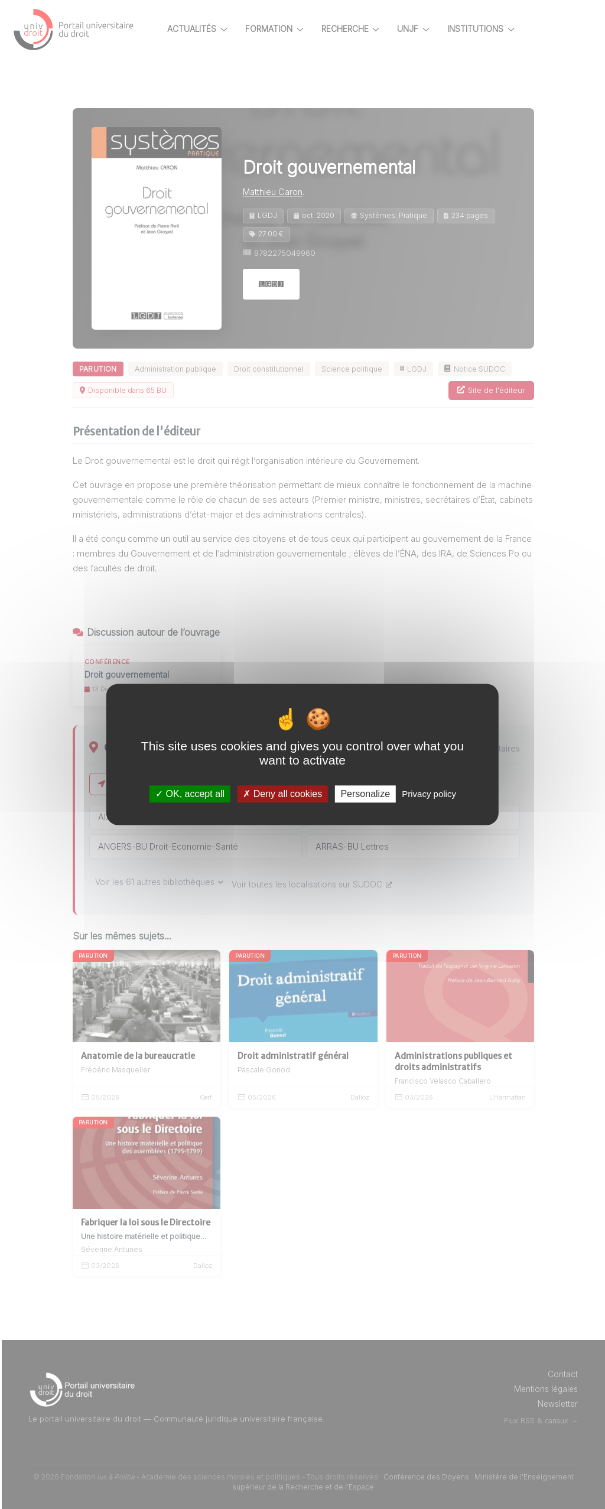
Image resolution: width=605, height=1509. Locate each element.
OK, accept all (190, 794)
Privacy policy (429, 794)
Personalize (365, 794)
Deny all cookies (282, 794)
